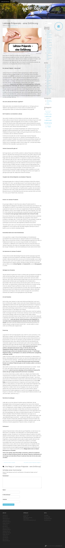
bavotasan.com (59, 545)
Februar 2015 (5, 540)
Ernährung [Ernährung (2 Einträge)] (48, 114)
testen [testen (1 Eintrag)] (46, 126)
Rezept (48, 104)
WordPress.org (47, 520)
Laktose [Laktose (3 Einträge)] (48, 116)
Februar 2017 (5, 518)
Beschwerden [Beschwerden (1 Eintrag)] (48, 112)
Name (4, 489)
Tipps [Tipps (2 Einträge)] (49, 126)
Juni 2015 (49, 90)
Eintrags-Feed (47, 517)
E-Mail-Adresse (7, 494)
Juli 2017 (48, 64)
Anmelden (46, 515)
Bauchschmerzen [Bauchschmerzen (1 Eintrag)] (48, 111)
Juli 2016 (48, 75)
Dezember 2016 (6, 521)
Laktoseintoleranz (5, 1)
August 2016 (49, 74)
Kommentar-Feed (48, 518)
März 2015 (49, 92)
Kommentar (6, 475)
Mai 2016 (48, 76)
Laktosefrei (49, 100)
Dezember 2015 (6, 529)
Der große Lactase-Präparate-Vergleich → (33, 462)
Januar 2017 (49, 70)
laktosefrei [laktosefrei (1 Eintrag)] (48, 118)
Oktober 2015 (5, 531)
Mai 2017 (48, 66)
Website (5, 499)
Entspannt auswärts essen (49, 32)
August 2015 (49, 88)
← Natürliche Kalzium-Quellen (9, 462)
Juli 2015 (48, 89)
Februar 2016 (5, 528)
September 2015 (6, 532)
